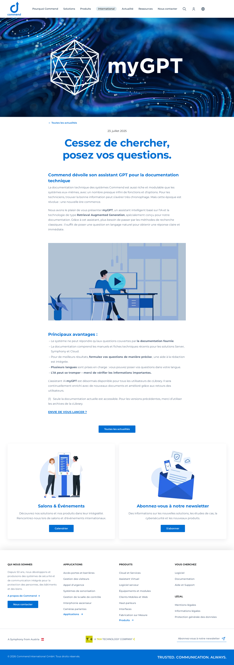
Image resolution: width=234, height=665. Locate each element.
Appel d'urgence (73, 584)
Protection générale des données (196, 617)
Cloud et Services (130, 572)
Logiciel (179, 572)
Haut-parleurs (127, 603)
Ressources (146, 8)
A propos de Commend (22, 595)
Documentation (185, 578)
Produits (85, 8)
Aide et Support (185, 584)
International (106, 8)
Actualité (127, 8)
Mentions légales (185, 604)
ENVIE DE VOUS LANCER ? (67, 412)
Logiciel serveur (129, 584)
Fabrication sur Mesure (133, 615)
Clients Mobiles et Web (133, 597)
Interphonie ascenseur (77, 603)
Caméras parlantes (74, 609)
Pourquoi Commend (45, 8)
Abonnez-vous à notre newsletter (201, 638)
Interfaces (125, 609)
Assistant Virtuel (129, 578)
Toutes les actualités (117, 429)
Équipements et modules (135, 591)
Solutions (69, 8)
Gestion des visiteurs (76, 578)
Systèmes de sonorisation (79, 591)
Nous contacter (167, 8)
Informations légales (187, 610)
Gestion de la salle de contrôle (82, 597)
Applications (71, 614)
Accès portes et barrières (78, 572)
